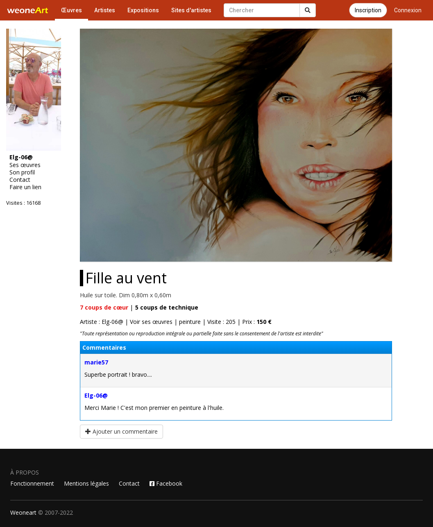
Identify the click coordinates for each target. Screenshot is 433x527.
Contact (19, 179)
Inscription (368, 10)
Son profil (22, 172)
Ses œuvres (25, 165)
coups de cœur (104, 307)
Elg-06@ (96, 395)
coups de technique (166, 307)
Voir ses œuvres (151, 322)
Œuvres (71, 10)
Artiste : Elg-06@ (101, 322)
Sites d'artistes (191, 10)
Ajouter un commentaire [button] (121, 431)
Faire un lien (25, 187)
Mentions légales (86, 483)
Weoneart (23, 512)
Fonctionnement (32, 483)
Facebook (166, 483)
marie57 (96, 362)
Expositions (143, 10)
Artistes (104, 10)
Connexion (408, 10)
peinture (190, 322)
